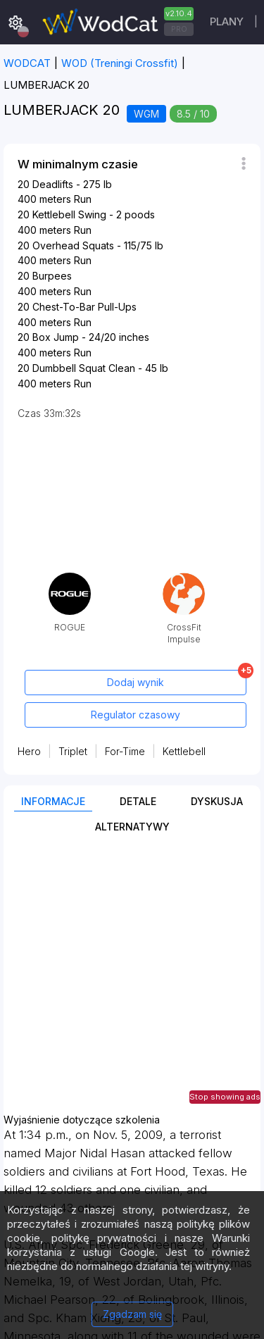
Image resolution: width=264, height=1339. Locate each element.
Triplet (72, 751)
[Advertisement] (132, 982)
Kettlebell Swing (69, 214)
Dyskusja (217, 801)
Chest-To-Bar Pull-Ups (84, 307)
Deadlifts (52, 184)
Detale (138, 801)
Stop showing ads (224, 1097)
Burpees (52, 276)
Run (83, 199)
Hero (29, 751)
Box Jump (55, 337)
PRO (179, 29)
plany (227, 21)
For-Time (125, 751)
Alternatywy (132, 827)
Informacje (53, 801)
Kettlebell (184, 751)
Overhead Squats (73, 245)
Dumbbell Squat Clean (83, 368)
